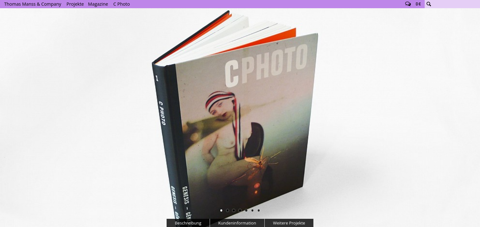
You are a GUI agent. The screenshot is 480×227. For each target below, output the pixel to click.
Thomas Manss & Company (32, 4)
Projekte (75, 4)
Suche (429, 4)
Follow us (408, 4)
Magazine (98, 4)
